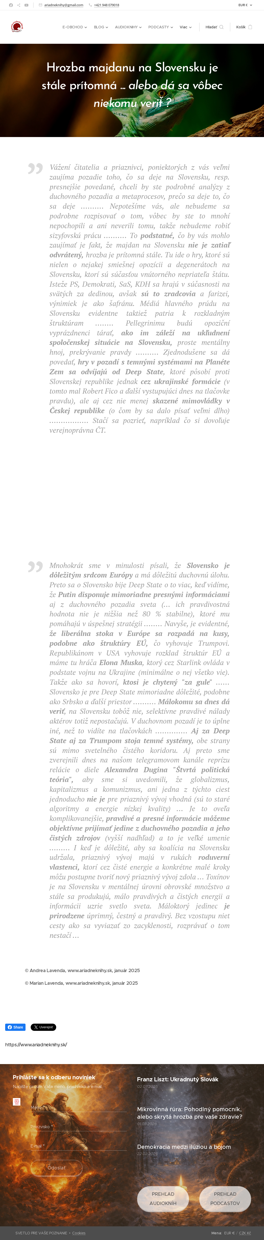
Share (15, 1027)
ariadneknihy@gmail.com (63, 5)
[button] (214, 27)
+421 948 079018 (106, 5)
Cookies (79, 1233)
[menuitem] (76, 27)
